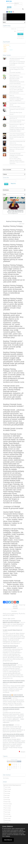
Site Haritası (6, 778)
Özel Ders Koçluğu (8, 803)
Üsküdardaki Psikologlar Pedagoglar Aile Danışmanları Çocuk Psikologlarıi (16, 155)
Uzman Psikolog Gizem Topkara (16, 147)
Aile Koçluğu (6, 797)
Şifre (15, 31)
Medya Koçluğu (7, 801)
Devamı (22, 752)
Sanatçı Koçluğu (7, 810)
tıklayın (12, 615)
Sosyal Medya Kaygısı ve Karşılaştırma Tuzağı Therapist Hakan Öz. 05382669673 (16, 98)
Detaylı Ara (13, 183)
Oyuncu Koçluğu (7, 805)
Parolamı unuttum (21, 36)
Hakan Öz (11, 95)
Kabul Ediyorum (8, 839)
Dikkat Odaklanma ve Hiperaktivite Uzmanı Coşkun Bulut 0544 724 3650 (16, 77)
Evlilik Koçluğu (7, 799)
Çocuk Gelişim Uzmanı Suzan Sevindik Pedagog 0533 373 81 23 (16, 69)
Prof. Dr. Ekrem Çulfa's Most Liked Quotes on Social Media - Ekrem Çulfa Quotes (16, 91)
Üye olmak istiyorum (20, 38)
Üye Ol (8, 3)
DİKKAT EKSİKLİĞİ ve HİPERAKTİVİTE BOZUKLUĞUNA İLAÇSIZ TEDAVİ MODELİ (16, 82)
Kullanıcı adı (13, 28)
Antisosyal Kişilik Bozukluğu (15, 144)
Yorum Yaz (22, 605)
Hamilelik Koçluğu (7, 816)
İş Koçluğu (6, 822)
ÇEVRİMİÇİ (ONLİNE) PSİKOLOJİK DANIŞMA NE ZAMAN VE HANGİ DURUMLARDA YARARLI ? (16, 129)
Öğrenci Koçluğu (7, 789)
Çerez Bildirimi (7, 826)
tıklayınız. (8, 836)
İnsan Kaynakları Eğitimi (14, 106)
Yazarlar (15, 608)
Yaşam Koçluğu (7, 787)
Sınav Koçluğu (7, 793)
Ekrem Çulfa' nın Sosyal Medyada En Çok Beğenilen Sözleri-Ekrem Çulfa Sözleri (17, 63)
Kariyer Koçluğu (7, 818)
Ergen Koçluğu (7, 812)
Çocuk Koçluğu (7, 814)
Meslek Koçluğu (7, 820)
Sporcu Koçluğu (7, 807)
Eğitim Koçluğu (7, 791)
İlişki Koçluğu (7, 795)
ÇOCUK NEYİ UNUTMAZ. (15, 72)
